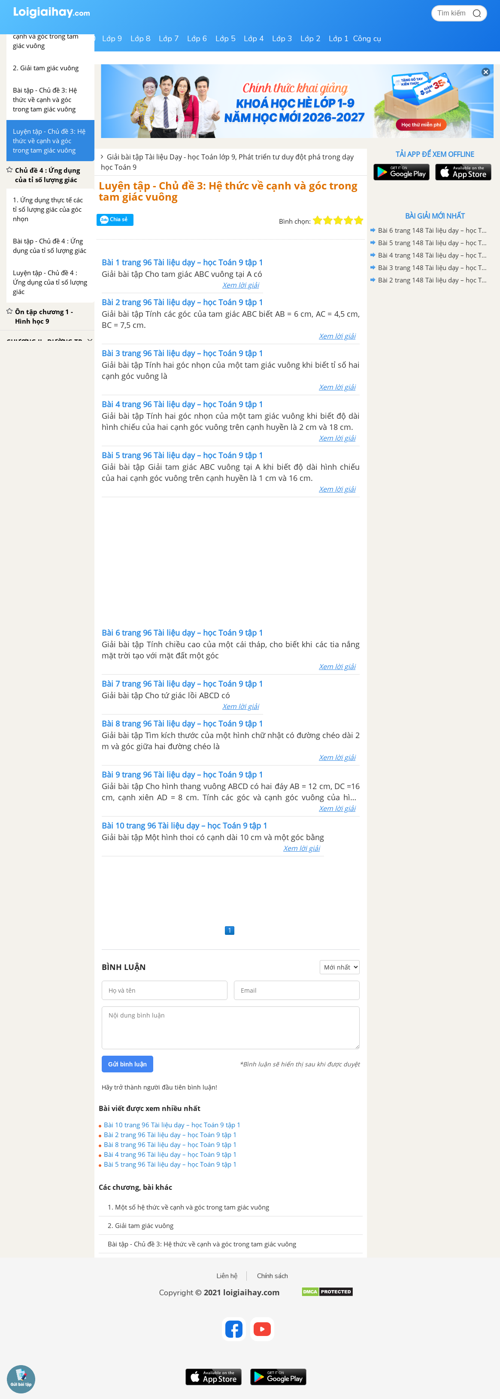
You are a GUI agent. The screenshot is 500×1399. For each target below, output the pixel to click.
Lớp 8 (140, 38)
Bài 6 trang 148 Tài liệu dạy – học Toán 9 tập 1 (433, 230)
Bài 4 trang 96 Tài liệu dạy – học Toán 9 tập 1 (170, 1154)
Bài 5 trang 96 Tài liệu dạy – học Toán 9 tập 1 (170, 1164)
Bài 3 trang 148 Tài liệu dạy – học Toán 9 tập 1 (433, 267)
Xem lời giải (240, 285)
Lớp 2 (310, 38)
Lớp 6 (197, 38)
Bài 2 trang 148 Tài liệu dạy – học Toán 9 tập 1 (433, 280)
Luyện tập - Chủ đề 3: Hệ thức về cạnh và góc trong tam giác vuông (228, 191)
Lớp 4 (254, 38)
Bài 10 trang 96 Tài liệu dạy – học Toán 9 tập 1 (172, 1124)
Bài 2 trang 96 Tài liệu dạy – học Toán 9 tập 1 (170, 1134)
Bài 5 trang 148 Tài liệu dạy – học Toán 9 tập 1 (433, 242)
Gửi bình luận (127, 1064)
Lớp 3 (282, 38)
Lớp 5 (225, 38)
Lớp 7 (169, 38)
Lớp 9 (112, 38)
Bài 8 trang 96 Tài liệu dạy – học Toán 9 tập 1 (170, 1144)
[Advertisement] (231, 561)
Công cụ (367, 38)
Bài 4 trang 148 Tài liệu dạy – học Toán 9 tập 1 (433, 255)
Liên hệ (227, 1276)
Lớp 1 (339, 38)
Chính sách (272, 1276)
